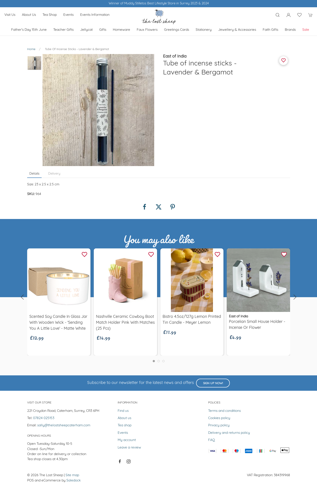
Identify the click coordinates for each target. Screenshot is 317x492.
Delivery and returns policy (229, 433)
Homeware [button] (121, 30)
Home (31, 49)
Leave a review (129, 447)
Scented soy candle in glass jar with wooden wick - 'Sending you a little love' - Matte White (58, 323)
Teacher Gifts (63, 30)
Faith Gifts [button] (270, 30)
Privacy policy (219, 425)
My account (127, 440)
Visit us (9, 15)
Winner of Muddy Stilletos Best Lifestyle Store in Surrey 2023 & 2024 (158, 3)
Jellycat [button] (86, 30)
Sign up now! (213, 383)
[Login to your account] (288, 15)
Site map (72, 475)
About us (29, 15)
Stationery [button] (204, 30)
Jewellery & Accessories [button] (237, 30)
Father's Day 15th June (29, 30)
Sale (305, 30)
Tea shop (50, 15)
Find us (123, 411)
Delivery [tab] (54, 173)
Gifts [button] (102, 30)
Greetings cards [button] (176, 30)
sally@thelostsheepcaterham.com (63, 425)
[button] (277, 15)
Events (68, 15)
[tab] (154, 361)
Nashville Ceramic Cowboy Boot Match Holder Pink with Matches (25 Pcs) (125, 323)
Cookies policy (219, 418)
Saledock (73, 480)
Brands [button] (290, 30)
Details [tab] (34, 173)
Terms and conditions (224, 411)
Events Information (95, 15)
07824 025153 (43, 418)
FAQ (211, 440)
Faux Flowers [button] (147, 30)
